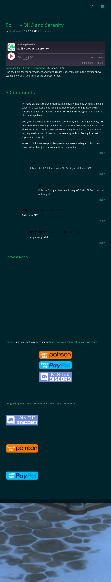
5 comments (46, 31)
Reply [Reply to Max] (102, 220)
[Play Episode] (11, 56)
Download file (13, 67)
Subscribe (87, 63)
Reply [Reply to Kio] (102, 152)
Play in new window (34, 67)
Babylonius (15, 31)
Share (100, 63)
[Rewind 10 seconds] (19, 57)
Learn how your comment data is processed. (73, 342)
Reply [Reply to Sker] (102, 173)
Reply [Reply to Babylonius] (102, 242)
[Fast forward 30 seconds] (31, 57)
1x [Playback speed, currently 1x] (26, 58)
